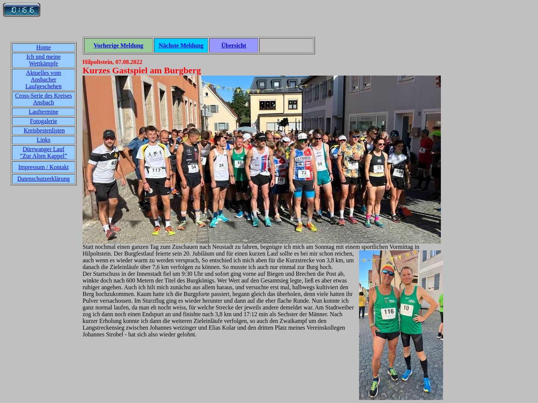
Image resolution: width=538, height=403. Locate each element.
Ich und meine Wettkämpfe (44, 60)
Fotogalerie (43, 121)
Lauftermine (43, 112)
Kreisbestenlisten (44, 130)
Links (43, 140)
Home (43, 47)
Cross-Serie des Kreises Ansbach (43, 99)
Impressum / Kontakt (43, 167)
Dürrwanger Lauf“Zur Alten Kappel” (43, 152)
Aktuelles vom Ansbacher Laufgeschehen (43, 79)
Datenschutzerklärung (43, 178)
